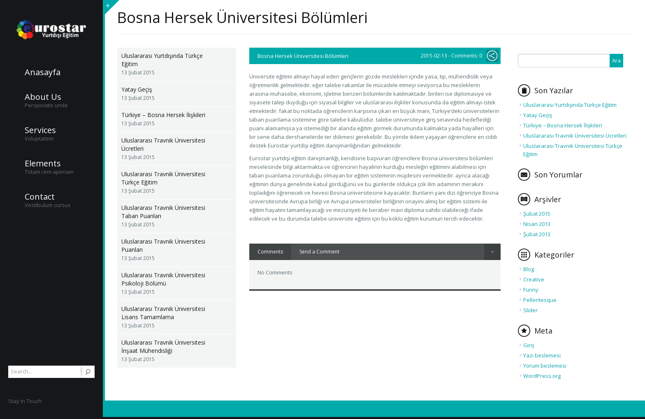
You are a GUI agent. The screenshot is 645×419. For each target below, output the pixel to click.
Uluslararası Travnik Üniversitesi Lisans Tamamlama (163, 313)
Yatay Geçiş (136, 89)
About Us (43, 97)
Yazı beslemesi (542, 355)
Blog (528, 269)
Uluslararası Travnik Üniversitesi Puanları (163, 245)
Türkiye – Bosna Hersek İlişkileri (163, 115)
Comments (270, 251)
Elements (43, 163)
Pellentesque (540, 300)
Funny (530, 289)
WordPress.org (542, 376)
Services (40, 130)
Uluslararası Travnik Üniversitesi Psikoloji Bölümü (163, 279)
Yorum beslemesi (544, 365)
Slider (530, 310)
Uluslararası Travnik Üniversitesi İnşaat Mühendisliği (163, 346)
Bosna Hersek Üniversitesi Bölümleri (303, 56)
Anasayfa (42, 72)
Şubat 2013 (536, 234)
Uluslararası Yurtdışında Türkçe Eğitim (162, 60)
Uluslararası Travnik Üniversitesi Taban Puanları (163, 212)
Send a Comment (319, 251)
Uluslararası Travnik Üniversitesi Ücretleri (163, 144)
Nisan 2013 (536, 224)
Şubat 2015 (536, 213)
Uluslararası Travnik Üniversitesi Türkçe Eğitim (163, 178)
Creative (533, 279)
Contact (40, 197)
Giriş (528, 345)
